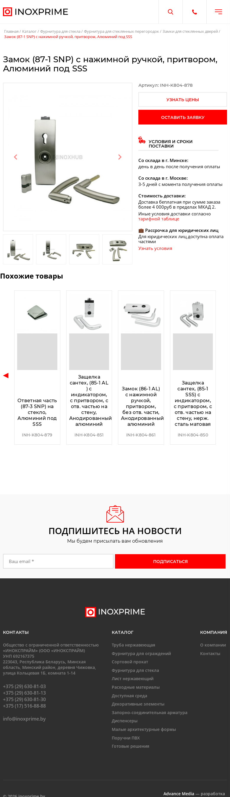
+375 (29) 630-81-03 (24, 686)
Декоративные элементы (138, 704)
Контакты (210, 653)
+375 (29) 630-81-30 (24, 699)
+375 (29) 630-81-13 (24, 693)
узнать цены (182, 99)
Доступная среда (129, 695)
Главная (11, 31)
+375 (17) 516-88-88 (24, 706)
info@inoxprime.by (24, 719)
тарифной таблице (158, 219)
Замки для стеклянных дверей (190, 31)
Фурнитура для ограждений (141, 653)
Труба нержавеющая (133, 645)
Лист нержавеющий (132, 678)
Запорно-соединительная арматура (149, 712)
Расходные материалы (136, 687)
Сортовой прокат (130, 662)
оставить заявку (183, 117)
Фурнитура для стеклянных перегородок (121, 31)
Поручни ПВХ (126, 738)
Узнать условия (155, 248)
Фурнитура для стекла (60, 31)
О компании (213, 645)
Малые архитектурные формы (144, 729)
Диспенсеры (124, 721)
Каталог (29, 31)
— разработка (194, 793)
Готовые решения (130, 746)
